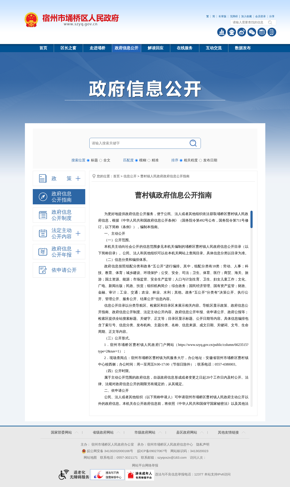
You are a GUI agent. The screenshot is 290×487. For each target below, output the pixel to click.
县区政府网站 (186, 432)
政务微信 (251, 32)
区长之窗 (68, 48)
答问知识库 (261, 32)
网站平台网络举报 (145, 465)
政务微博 (241, 32)
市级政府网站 (144, 432)
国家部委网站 (61, 432)
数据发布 (243, 48)
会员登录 (260, 16)
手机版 (271, 32)
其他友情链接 (228, 432)
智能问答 (231, 32)
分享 (271, 16)
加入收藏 (246, 16)
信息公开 (130, 176)
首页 (43, 48)
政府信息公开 (126, 48)
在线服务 (185, 48)
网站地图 (90, 457)
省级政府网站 (103, 432)
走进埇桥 (97, 48)
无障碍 (234, 16)
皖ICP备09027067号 (152, 451)
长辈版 (222, 16)
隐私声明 (202, 444)
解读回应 (155, 48)
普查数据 (221, 32)
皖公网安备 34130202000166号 (107, 451)
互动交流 (214, 48)
